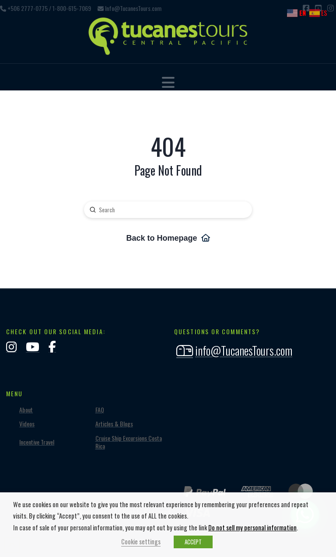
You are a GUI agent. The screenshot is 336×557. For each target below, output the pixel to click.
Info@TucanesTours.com (133, 8)
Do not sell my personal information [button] (252, 527)
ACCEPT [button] (193, 541)
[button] (168, 82)
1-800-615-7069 (71, 8)
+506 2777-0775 (27, 8)
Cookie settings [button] (141, 541)
